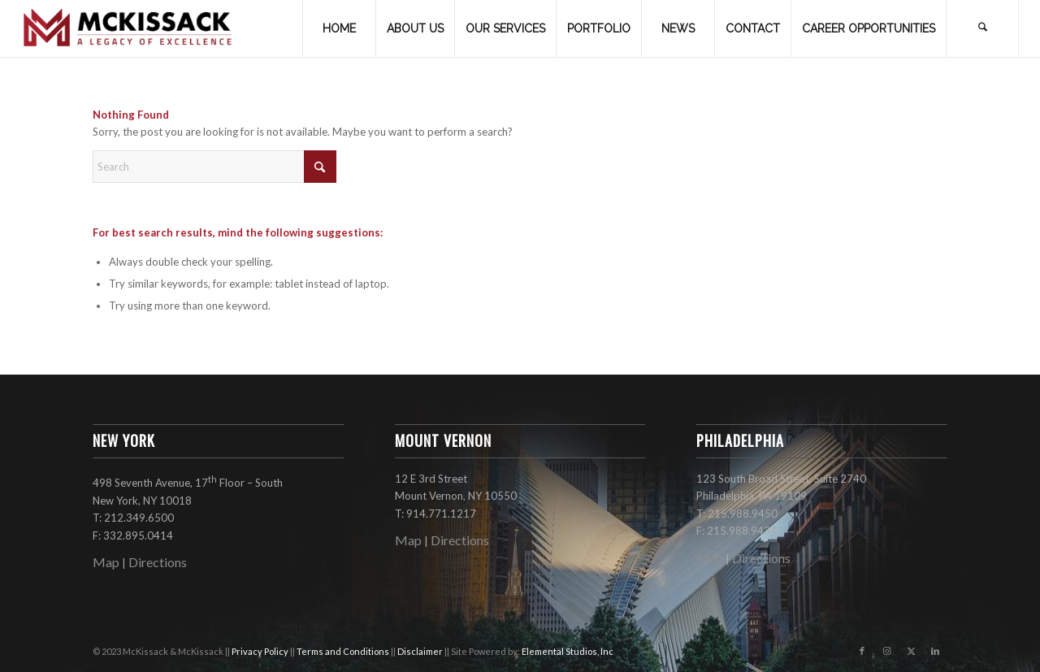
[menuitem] (338, 28)
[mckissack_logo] (128, 28)
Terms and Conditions (344, 651)
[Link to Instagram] (886, 651)
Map (106, 562)
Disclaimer (420, 651)
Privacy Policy (261, 651)
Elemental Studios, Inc (567, 651)
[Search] (982, 28)
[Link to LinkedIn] (935, 651)
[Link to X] (911, 651)
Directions (157, 562)
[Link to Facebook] (862, 651)
